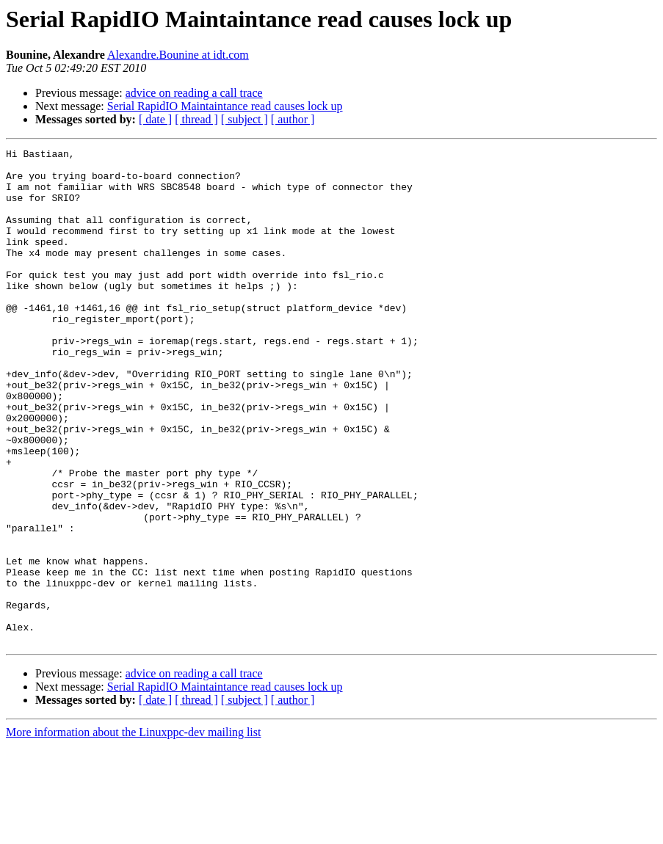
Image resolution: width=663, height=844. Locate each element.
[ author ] (293, 119)
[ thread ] (196, 119)
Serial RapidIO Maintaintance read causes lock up (225, 106)
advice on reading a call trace (194, 93)
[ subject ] (244, 119)
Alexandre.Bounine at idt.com (178, 54)
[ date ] (155, 119)
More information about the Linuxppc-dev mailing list (133, 831)
